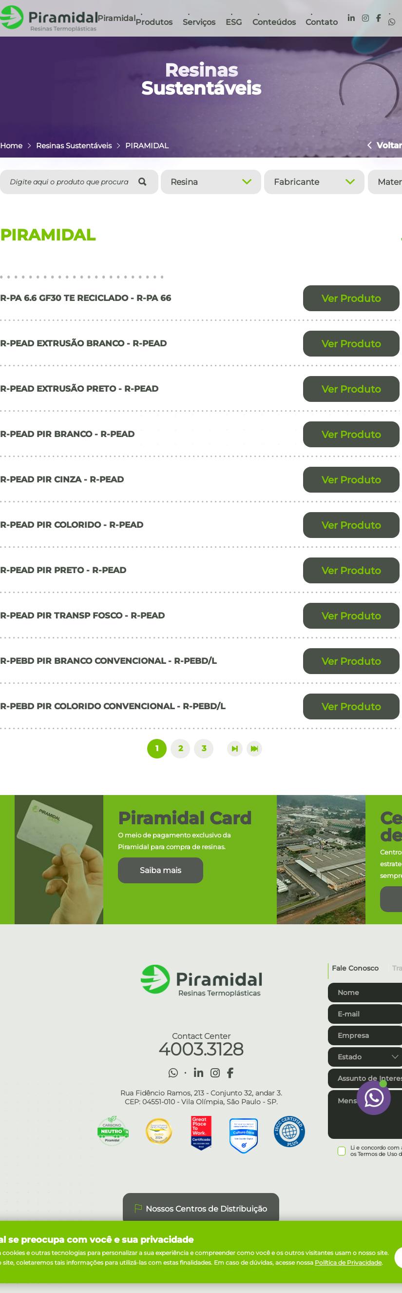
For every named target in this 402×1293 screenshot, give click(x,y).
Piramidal (116, 18)
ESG (234, 22)
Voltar (384, 145)
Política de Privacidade (348, 1262)
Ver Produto (351, 298)
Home (11, 145)
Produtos (153, 22)
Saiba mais (160, 870)
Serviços (199, 22)
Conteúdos (274, 22)
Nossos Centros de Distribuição (201, 1209)
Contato (322, 22)
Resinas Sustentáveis (74, 145)
